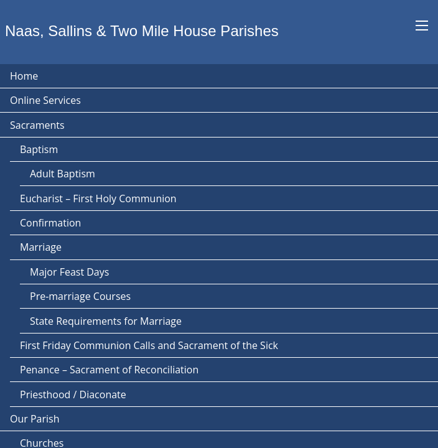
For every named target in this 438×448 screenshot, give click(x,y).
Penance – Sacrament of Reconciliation (109, 369)
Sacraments (37, 125)
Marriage (41, 247)
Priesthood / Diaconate (73, 394)
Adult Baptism (62, 173)
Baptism (39, 149)
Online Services (45, 100)
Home (24, 76)
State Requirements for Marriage (106, 321)
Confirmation (50, 223)
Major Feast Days (69, 272)
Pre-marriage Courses (80, 296)
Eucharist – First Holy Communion (98, 198)
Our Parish (34, 419)
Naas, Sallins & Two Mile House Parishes (142, 30)
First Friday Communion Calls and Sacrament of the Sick (149, 345)
